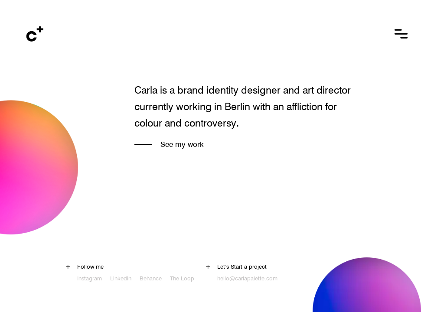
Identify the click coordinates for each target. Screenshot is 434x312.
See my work (182, 144)
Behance (151, 278)
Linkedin (120, 278)
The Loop (182, 278)
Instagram (89, 278)
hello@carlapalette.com (247, 278)
